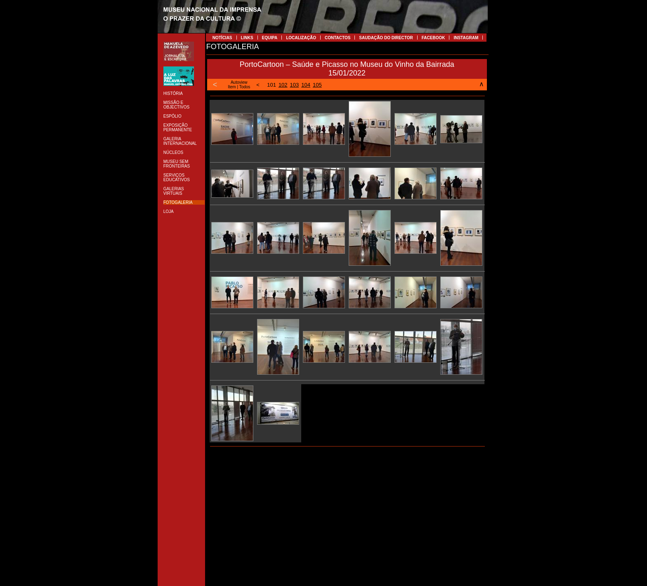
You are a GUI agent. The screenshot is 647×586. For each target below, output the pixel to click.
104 (305, 85)
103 (294, 85)
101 (271, 85)
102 (283, 85)
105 (317, 85)
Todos (244, 87)
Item (232, 87)
